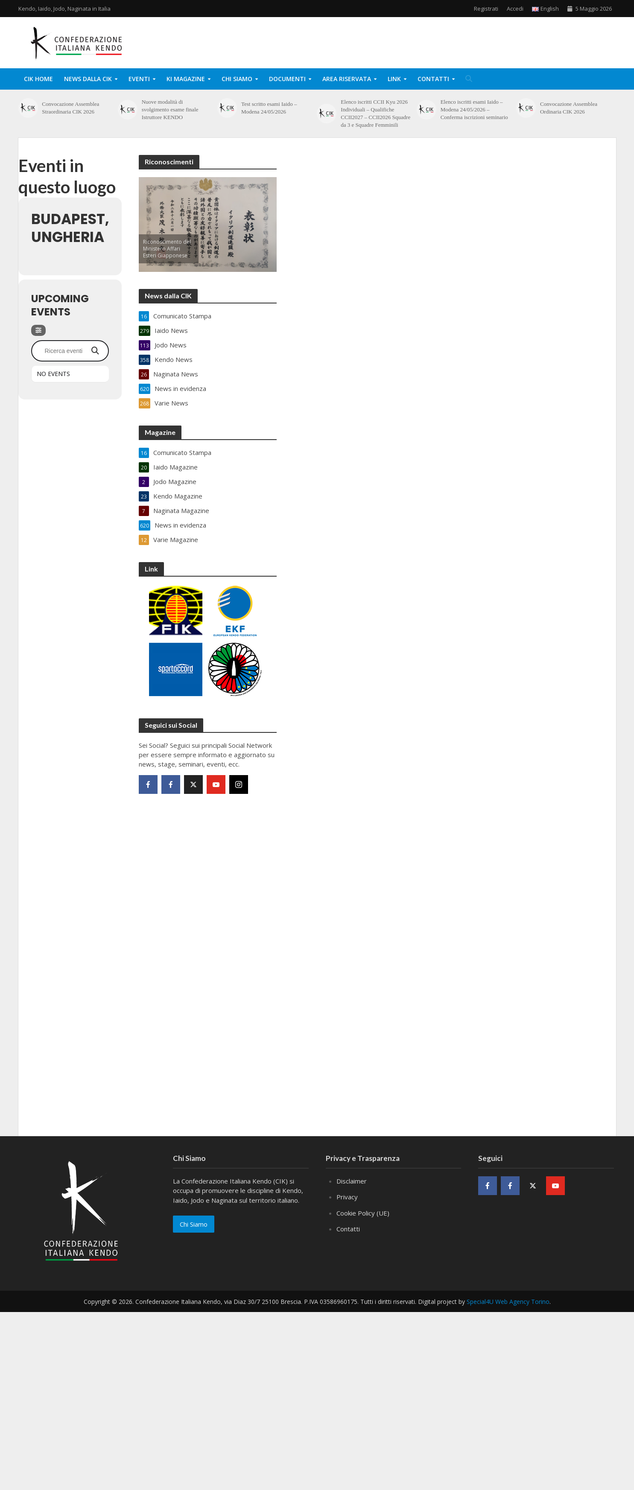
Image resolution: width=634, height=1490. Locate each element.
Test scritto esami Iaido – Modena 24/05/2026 (269, 108)
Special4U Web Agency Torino (508, 1302)
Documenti (287, 79)
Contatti (433, 79)
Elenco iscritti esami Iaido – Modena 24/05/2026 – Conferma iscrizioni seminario (474, 109)
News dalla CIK (88, 79)
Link (394, 79)
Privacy (347, 1197)
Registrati (486, 8)
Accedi (515, 8)
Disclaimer (351, 1181)
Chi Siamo (237, 79)
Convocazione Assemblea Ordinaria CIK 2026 (568, 108)
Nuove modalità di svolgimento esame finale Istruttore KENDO (170, 109)
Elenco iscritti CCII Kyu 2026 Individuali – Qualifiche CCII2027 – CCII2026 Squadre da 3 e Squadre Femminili (375, 113)
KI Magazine (186, 79)
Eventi (139, 79)
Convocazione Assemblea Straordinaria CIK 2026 (70, 108)
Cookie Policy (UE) (362, 1213)
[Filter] (38, 330)
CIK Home (38, 79)
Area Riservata (346, 79)
